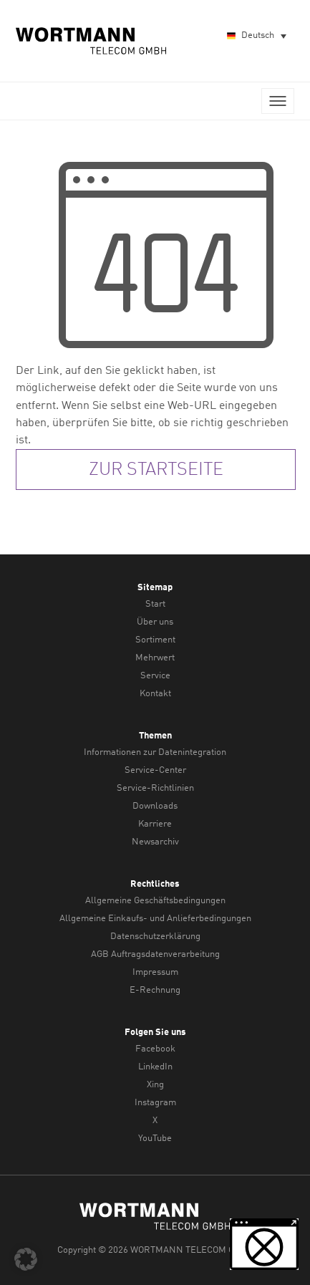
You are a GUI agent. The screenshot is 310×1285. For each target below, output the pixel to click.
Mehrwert (155, 658)
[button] (26, 1259)
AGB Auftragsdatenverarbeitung (155, 954)
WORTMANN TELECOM (92, 40)
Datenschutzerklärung (155, 936)
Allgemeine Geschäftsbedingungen (155, 900)
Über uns (155, 622)
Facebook (155, 1049)
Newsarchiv (155, 842)
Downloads (155, 806)
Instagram (155, 1102)
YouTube (155, 1138)
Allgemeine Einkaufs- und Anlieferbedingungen (155, 918)
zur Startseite (156, 470)
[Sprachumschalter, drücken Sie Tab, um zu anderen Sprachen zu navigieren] (256, 36)
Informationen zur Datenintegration (155, 752)
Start (155, 604)
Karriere (155, 824)
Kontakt (155, 693)
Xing (155, 1084)
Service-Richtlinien (155, 788)
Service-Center (155, 770)
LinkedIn (155, 1067)
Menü (277, 101)
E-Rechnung (155, 990)
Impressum (155, 972)
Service (155, 675)
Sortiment (155, 640)
